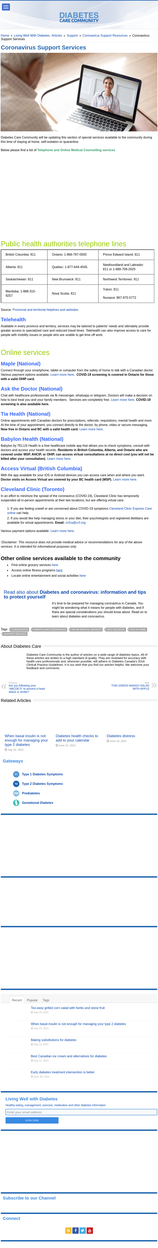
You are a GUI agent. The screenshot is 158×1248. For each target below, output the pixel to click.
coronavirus (20, 629)
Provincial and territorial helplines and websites (46, 309)
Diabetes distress (121, 736)
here (55, 565)
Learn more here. (123, 399)
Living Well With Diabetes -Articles (38, 35)
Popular (32, 1000)
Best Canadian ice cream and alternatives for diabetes (69, 1056)
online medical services (86, 629)
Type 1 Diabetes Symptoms (42, 774)
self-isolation (116, 629)
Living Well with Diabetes (32, 1098)
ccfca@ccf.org (75, 522)
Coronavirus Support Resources (105, 35)
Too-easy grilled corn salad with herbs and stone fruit (68, 1008)
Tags (46, 1000)
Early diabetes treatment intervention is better (63, 1072)
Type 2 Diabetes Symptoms (42, 783)
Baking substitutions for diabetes (53, 1040)
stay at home (138, 629)
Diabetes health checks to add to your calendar (77, 738)
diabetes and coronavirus (49, 629)
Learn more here (62, 374)
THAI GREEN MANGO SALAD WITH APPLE (129, 686)
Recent (17, 1000)
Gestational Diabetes (37, 802)
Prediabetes (31, 793)
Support (72, 35)
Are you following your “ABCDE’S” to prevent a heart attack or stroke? (29, 687)
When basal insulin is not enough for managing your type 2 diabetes (26, 740)
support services (15, 634)
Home (5, 35)
